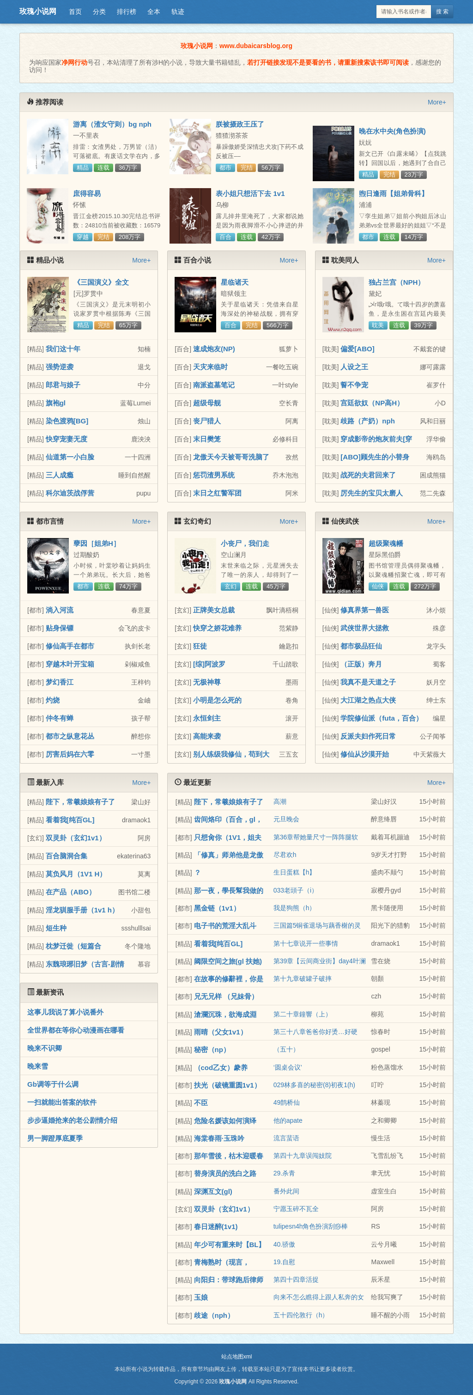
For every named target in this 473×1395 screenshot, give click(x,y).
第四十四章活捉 (296, 1279)
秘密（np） (212, 1049)
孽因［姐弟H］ (96, 543)
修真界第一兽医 (364, 610)
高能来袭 (207, 736)
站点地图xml (236, 1356)
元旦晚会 (286, 819)
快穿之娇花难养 (217, 628)
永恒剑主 (207, 718)
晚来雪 (37, 1066)
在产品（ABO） (71, 892)
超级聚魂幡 (386, 543)
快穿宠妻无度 (66, 439)
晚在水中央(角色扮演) (392, 131)
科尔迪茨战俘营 (70, 493)
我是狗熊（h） (294, 908)
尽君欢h (285, 854)
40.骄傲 (284, 1244)
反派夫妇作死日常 (368, 736)
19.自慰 (284, 1262)
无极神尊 (207, 682)
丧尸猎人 (207, 421)
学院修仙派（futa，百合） (381, 718)
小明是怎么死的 (217, 700)
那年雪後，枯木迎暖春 (228, 1156)
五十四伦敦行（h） (301, 1315)
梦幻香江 (59, 682)
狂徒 (200, 646)
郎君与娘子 (63, 385)
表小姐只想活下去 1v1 (250, 193)
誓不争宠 (354, 385)
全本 (153, 11)
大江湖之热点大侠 (368, 700)
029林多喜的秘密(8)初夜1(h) (314, 1085)
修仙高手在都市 (70, 646)
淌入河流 (59, 610)
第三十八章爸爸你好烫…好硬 (315, 1031)
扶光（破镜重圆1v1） (227, 1085)
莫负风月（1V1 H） (76, 874)
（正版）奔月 (361, 664)
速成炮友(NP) (214, 349)
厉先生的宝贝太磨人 (371, 493)
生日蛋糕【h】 (294, 872)
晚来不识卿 (44, 1048)
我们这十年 (63, 349)
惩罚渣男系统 (214, 475)
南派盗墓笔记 (214, 385)
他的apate (288, 1120)
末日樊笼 (207, 439)
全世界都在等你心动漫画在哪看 (75, 1030)
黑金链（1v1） (217, 908)
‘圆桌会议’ (287, 1067)
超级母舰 (207, 403)
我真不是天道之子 (368, 682)
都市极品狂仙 (361, 646)
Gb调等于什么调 (53, 1084)
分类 (99, 11)
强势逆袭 (59, 367)
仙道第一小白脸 (70, 457)
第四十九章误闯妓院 (302, 1155)
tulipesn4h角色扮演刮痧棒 (310, 1226)
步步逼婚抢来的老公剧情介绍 (72, 1120)
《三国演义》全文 (101, 282)
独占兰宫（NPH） (397, 282)
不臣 (201, 1103)
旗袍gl (56, 403)
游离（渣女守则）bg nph (112, 124)
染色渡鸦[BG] (67, 421)
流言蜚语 (286, 1138)
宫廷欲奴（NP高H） (372, 403)
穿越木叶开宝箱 (70, 664)
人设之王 (354, 367)
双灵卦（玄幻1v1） (76, 838)
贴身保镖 (59, 628)
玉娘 (201, 1297)
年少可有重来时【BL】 (230, 1244)
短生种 (56, 928)
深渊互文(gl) (213, 1191)
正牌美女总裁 (214, 610)
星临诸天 (235, 282)
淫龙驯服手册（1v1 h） (82, 910)
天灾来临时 (210, 367)
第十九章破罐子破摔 (302, 978)
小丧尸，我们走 (245, 543)
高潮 (279, 801)
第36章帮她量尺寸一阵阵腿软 (315, 837)
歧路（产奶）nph (367, 421)
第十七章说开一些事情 (305, 943)
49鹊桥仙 (286, 1102)
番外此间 (286, 1191)
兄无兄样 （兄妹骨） (226, 996)
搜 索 (442, 11)
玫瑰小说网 (37, 11)
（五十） (286, 1049)
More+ (437, 102)
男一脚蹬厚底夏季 (55, 1138)
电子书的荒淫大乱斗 (225, 926)
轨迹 (177, 11)
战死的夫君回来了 (368, 475)
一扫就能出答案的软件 (62, 1102)
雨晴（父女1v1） (220, 1032)
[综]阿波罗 (209, 664)
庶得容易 (87, 193)
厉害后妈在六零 (70, 754)
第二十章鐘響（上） (302, 1014)
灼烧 (53, 700)
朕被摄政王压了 (240, 124)
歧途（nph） (214, 1315)
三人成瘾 (59, 475)
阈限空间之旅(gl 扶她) (228, 961)
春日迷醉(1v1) (216, 1226)
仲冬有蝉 (59, 718)
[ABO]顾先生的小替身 (374, 457)
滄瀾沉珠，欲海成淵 (225, 1014)
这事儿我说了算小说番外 (65, 1012)
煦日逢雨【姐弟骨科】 (393, 193)
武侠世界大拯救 (364, 628)
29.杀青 (284, 1173)
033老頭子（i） (295, 890)
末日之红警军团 (217, 493)
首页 (75, 11)
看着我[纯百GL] (70, 820)
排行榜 (126, 11)
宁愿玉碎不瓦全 (296, 1208)
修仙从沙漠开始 (364, 754)
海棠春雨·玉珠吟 (219, 1138)
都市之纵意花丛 (70, 736)
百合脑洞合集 (66, 856)
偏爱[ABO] (357, 349)
